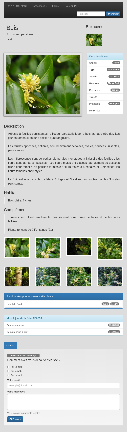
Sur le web (14, 371)
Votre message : (16, 391)
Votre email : (14, 380)
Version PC (71, 6)
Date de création (63, 325)
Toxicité (93, 97)
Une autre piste (17, 6)
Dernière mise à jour (63, 331)
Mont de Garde (63, 303)
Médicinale (94, 110)
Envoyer (15, 419)
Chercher (113, 14)
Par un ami (14, 367)
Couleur (104, 62)
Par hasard (14, 375)
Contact (10, 345)
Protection (104, 103)
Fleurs (56, 6)
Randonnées (39, 6)
